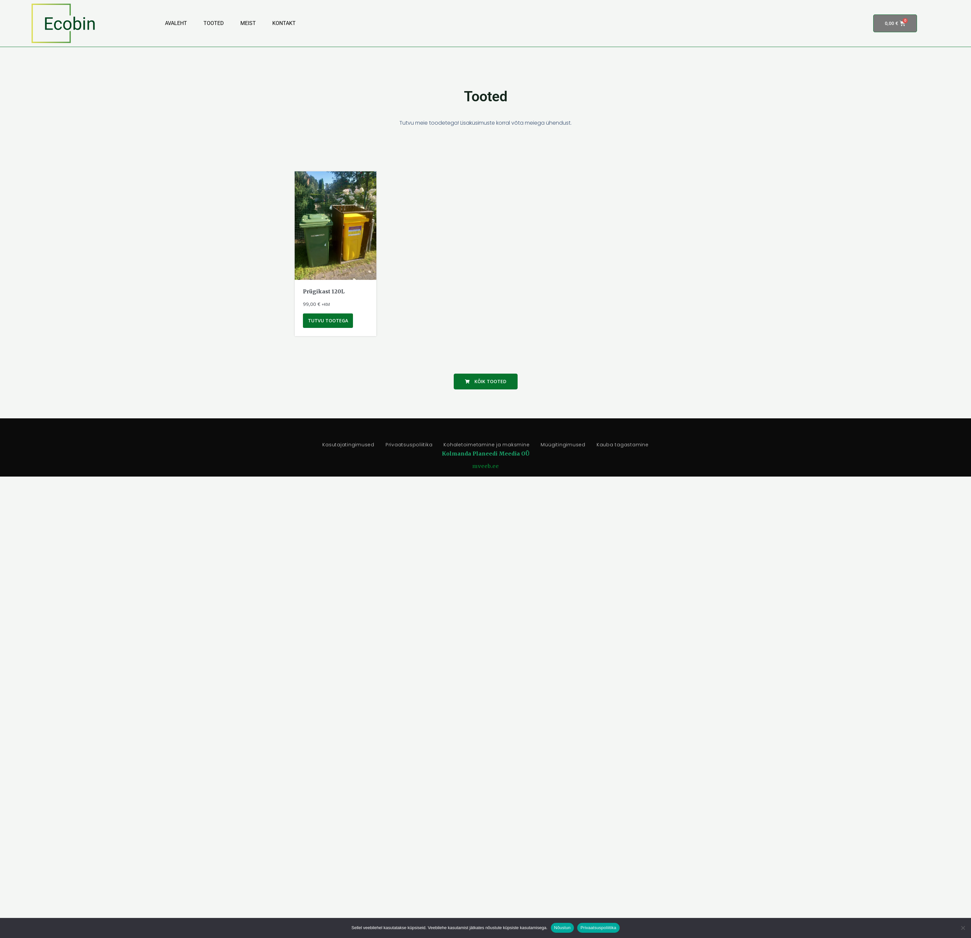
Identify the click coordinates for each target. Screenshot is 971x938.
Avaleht (176, 23)
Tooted (213, 23)
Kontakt (284, 23)
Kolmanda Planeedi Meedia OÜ (485, 453)
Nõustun (562, 927)
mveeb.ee (485, 465)
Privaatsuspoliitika (598, 927)
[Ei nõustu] (962, 928)
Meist (248, 23)
